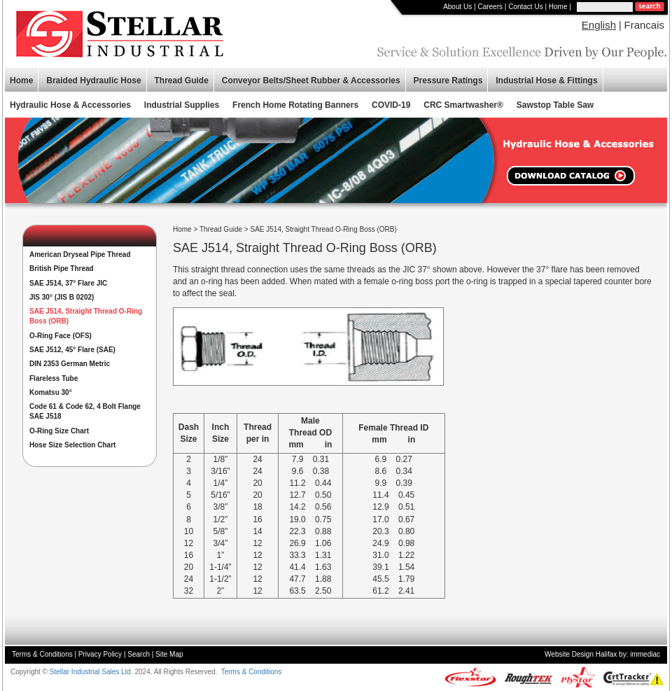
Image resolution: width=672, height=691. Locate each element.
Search (138, 654)
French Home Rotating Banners (295, 105)
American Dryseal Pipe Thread (80, 254)
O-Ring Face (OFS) (60, 336)
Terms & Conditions (42, 654)
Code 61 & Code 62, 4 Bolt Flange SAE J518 (85, 411)
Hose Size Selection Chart (72, 445)
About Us (457, 7)
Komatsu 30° (50, 392)
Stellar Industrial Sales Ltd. (91, 672)
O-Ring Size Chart (59, 431)
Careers (490, 7)
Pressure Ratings (448, 80)
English (599, 25)
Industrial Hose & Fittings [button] (546, 80)
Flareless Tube (53, 378)
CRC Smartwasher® (463, 105)
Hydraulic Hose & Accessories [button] (70, 105)
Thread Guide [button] (182, 80)
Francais (644, 25)
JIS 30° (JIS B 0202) (61, 297)
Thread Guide (221, 229)
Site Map (169, 654)
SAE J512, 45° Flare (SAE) (72, 350)
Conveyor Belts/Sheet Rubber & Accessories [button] (311, 80)
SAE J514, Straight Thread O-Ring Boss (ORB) (85, 316)
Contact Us (525, 7)
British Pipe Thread (61, 268)
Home (558, 7)
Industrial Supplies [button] (181, 105)
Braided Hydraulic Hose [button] (93, 80)
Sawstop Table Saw (555, 105)
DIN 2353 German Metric (69, 364)
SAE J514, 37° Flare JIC (68, 283)
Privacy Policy (100, 654)
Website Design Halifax (581, 654)
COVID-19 (391, 105)
